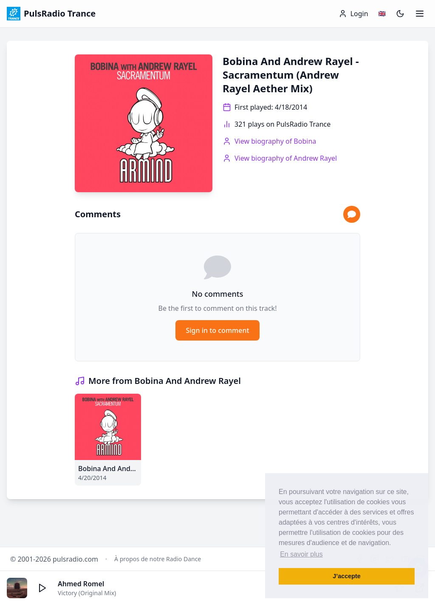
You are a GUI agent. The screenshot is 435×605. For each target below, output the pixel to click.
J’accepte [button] (347, 576)
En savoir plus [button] (301, 554)
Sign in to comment (217, 330)
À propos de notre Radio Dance (157, 559)
